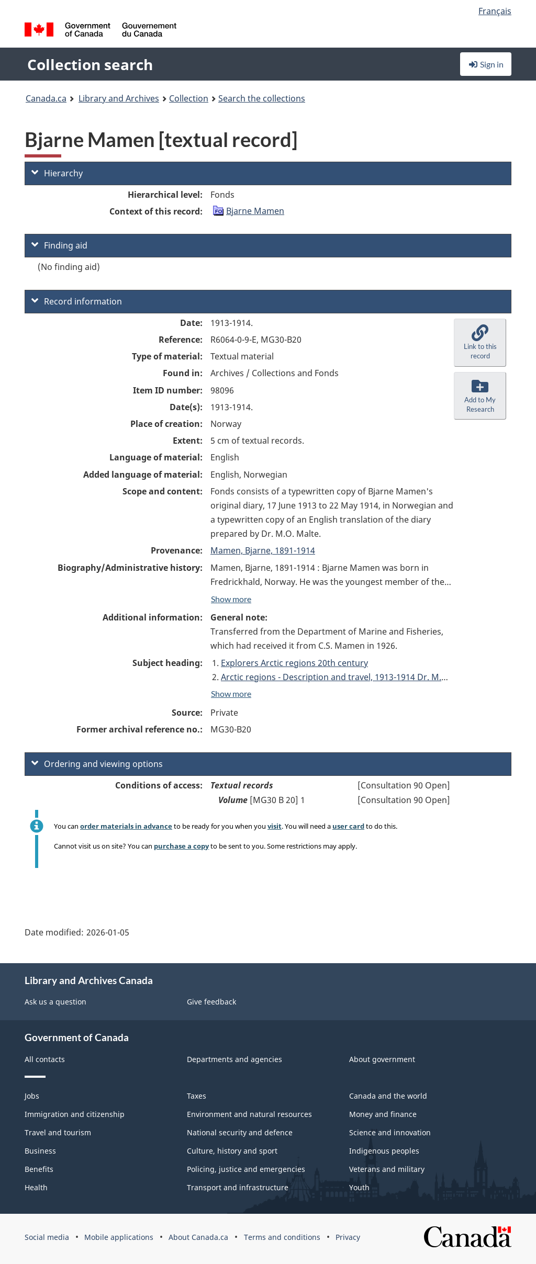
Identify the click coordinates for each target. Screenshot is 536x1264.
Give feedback (211, 1002)
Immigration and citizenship (75, 1114)
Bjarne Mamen (255, 211)
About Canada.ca (198, 1237)
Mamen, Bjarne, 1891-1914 (262, 550)
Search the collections (261, 98)
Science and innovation (390, 1132)
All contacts (45, 1059)
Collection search (90, 64)
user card (348, 826)
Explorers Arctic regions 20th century (294, 663)
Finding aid (59, 245)
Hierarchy (57, 173)
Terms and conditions (282, 1237)
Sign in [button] (486, 64)
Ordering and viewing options (97, 764)
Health (36, 1187)
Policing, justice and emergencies (246, 1169)
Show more (231, 599)
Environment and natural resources (249, 1114)
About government (382, 1059)
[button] (480, 343)
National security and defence (240, 1132)
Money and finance (383, 1114)
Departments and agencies (234, 1059)
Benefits (39, 1169)
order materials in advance (126, 826)
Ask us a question (55, 1002)
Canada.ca (46, 98)
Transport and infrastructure (237, 1187)
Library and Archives (119, 98)
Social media (47, 1237)
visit (274, 826)
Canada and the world (388, 1096)
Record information (76, 301)
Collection (188, 98)
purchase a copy (181, 846)
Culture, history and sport (232, 1151)
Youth (359, 1187)
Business (40, 1151)
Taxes (196, 1096)
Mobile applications (118, 1237)
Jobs (32, 1096)
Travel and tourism (58, 1132)
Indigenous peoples (384, 1151)
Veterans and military (387, 1169)
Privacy (348, 1237)
